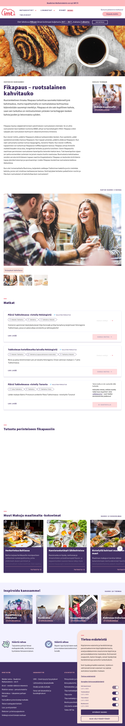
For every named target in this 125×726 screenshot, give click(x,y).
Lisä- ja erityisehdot (9, 707)
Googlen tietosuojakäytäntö (92, 681)
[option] (25, 547)
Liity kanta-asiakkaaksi (72, 706)
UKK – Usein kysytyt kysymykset (45, 679)
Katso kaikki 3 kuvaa (110, 190)
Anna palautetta (70, 683)
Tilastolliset (85, 698)
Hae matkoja (100, 22)
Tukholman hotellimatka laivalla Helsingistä (32, 349)
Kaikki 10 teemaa (113, 591)
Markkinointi (85, 703)
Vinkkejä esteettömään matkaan (14, 715)
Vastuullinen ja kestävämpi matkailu (15, 700)
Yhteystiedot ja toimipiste (74, 679)
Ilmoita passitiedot (71, 702)
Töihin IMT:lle (69, 710)
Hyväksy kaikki (99, 712)
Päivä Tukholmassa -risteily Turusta (28, 384)
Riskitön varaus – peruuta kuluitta (14, 689)
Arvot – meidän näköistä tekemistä (15, 685)
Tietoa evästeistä (88, 676)
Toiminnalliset (85, 692)
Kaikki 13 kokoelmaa (111, 516)
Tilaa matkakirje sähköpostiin (75, 698)
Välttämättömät (86, 686)
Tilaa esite (68, 694)
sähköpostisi (97, 394)
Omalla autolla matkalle (41, 687)
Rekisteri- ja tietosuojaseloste (13, 711)
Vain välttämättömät (99, 719)
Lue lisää (12, 336)
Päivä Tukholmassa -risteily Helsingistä (29, 314)
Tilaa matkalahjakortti (72, 691)
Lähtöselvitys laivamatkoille (43, 683)
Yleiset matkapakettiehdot (12, 704)
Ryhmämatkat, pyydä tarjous (75, 687)
